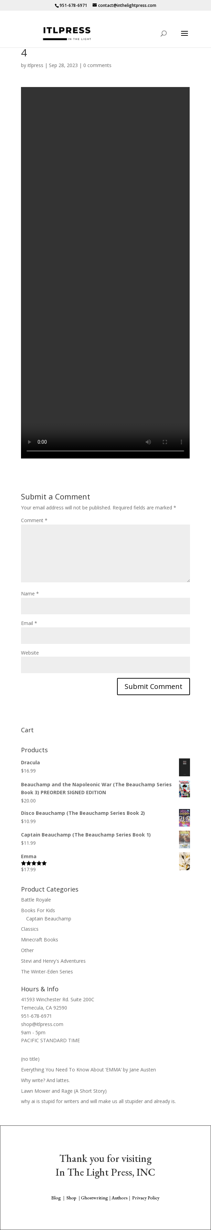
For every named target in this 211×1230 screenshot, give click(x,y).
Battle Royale (36, 899)
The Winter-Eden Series (47, 971)
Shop (71, 1198)
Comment (34, 520)
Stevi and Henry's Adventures (53, 961)
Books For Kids (38, 910)
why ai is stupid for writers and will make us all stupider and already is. (98, 1101)
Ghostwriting (94, 1198)
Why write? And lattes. (45, 1080)
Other (27, 950)
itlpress (35, 65)
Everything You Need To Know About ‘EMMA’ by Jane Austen (88, 1069)
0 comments (97, 65)
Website (30, 652)
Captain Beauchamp (48, 918)
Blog (56, 1198)
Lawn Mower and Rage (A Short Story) (64, 1091)
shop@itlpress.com (42, 1024)
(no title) (30, 1059)
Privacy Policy (145, 1198)
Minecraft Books (39, 939)
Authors (120, 1198)
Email (29, 623)
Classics (30, 929)
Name (30, 593)
